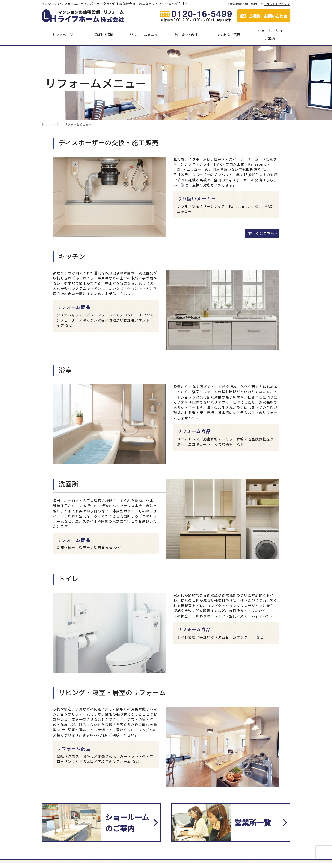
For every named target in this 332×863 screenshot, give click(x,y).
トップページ (62, 34)
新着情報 (236, 4)
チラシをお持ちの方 (277, 4)
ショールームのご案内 (270, 34)
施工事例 (251, 4)
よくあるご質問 (228, 34)
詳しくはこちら (261, 233)
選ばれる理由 (104, 34)
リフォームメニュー (145, 34)
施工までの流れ (187, 34)
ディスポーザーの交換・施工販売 (109, 142)
